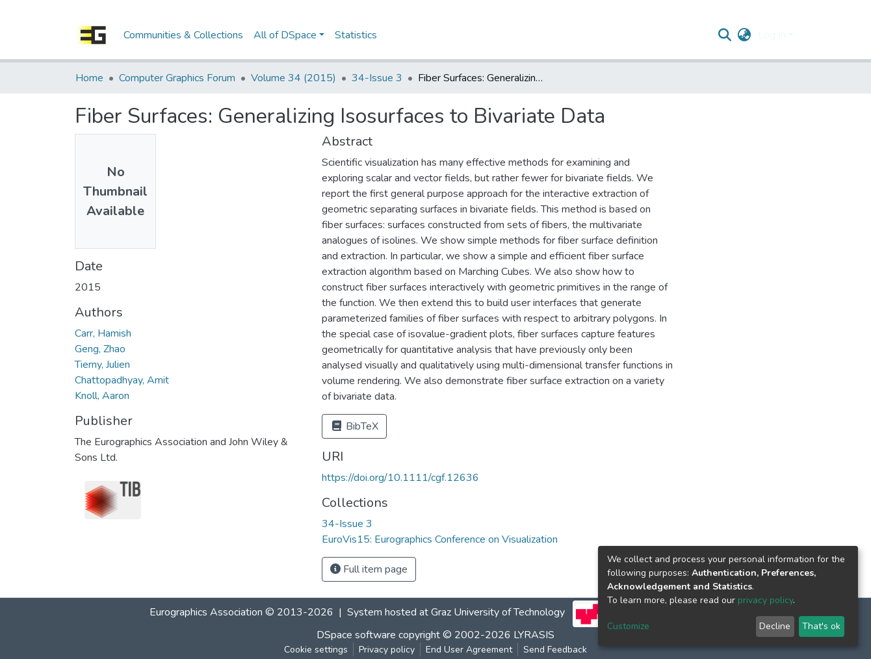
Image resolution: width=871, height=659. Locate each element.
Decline (774, 626)
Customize (628, 626)
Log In (772, 35)
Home (89, 78)
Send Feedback (555, 649)
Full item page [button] (369, 569)
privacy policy (765, 600)
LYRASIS (534, 635)
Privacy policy (387, 649)
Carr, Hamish (103, 333)
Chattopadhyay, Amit (122, 380)
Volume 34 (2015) (293, 78)
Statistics (356, 35)
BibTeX (354, 426)
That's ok (821, 626)
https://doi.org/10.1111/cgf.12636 (400, 478)
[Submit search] (725, 35)
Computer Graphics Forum (177, 78)
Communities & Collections (183, 35)
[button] (744, 35)
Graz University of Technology (498, 613)
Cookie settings (316, 649)
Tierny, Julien (102, 364)
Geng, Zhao (100, 349)
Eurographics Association (206, 613)
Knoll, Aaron (102, 396)
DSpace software (356, 635)
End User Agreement (469, 649)
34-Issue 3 (377, 78)
